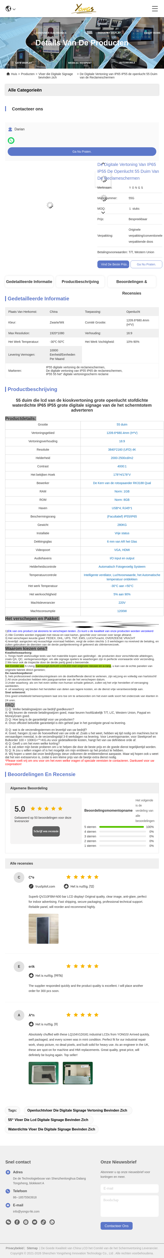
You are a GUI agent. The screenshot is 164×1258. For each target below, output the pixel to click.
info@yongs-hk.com (26, 1211)
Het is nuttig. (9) (46, 1024)
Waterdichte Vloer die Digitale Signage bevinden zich (51, 1129)
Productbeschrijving (80, 282)
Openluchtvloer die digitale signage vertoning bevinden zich (77, 1110)
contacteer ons (117, 1226)
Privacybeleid (14, 1248)
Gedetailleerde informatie (29, 282)
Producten (28, 74)
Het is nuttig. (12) (82, 886)
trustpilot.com (45, 886)
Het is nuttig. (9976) (49, 976)
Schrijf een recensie (46, 831)
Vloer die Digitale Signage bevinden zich (55, 75)
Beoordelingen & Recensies (131, 283)
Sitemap (32, 1248)
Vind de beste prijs (114, 264)
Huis (14, 74)
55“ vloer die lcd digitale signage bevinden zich (48, 1120)
